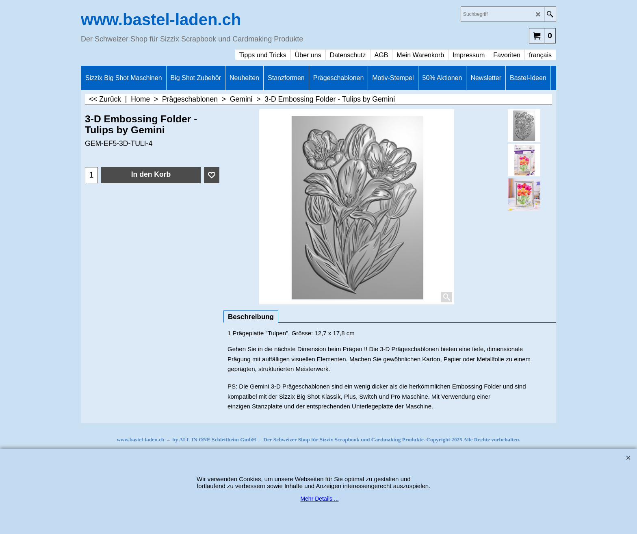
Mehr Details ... (319, 498)
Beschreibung (251, 317)
